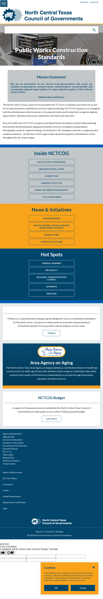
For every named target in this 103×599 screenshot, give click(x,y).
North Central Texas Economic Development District (52, 226)
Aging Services (9, 437)
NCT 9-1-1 (7, 452)
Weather (51, 293)
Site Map (61, 532)
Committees (51, 176)
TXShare (51, 333)
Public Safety (8, 455)
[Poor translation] (10, 552)
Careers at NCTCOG (51, 183)
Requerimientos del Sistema (14, 502)
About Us (84, 2)
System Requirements (12, 496)
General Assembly (51, 263)
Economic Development (12, 440)
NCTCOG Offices (10, 478)
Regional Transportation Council (51, 278)
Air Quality (51, 270)
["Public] (51, 45)
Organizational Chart (51, 169)
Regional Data (8, 458)
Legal (5, 508)
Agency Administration (12, 434)
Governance (8, 484)
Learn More (51, 419)
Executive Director (10, 449)
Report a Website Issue (12, 472)
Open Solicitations (51, 242)
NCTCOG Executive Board (51, 162)
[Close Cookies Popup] (93, 567)
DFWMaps (51, 286)
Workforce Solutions (11, 461)
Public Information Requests (51, 190)
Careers (6, 490)
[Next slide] (99, 57)
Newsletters (51, 235)
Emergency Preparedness (13, 443)
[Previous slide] (4, 57)
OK (56, 588)
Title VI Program (51, 197)
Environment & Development (15, 446)
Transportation (9, 464)
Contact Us (94, 2)
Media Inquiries (51, 218)
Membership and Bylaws (51, 97)
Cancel (83, 588)
